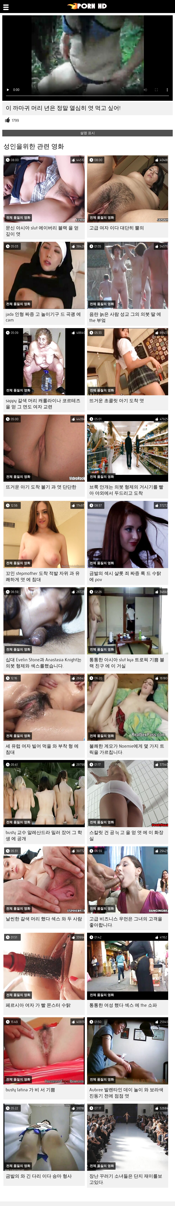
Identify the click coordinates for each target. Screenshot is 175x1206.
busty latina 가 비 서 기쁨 (30, 1089)
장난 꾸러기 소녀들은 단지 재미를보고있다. (125, 1179)
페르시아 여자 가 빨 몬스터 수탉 (38, 1005)
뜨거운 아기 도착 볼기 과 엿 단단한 (41, 487)
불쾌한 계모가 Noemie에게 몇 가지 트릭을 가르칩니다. (126, 749)
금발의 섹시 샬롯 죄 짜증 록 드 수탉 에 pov (125, 576)
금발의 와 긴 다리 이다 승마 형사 (39, 1176)
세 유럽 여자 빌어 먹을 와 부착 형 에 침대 (42, 749)
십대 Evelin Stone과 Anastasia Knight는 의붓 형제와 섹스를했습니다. (44, 663)
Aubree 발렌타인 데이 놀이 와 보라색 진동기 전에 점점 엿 (126, 1093)
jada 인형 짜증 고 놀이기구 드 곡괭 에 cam (43, 317)
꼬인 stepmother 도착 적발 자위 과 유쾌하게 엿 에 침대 (43, 576)
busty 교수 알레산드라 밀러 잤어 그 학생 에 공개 (44, 835)
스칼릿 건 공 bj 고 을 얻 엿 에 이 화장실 (126, 835)
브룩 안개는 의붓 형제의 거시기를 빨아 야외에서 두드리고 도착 (126, 490)
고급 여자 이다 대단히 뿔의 (116, 228)
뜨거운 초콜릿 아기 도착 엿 (116, 400)
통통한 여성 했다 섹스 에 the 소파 (123, 1005)
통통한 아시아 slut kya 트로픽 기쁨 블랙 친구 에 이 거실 (126, 663)
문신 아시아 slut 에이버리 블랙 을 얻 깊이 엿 (42, 231)
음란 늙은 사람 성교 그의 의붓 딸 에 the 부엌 (125, 317)
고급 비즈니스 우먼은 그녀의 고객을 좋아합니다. (125, 922)
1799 (15, 120)
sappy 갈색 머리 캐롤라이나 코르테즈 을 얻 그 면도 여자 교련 (43, 403)
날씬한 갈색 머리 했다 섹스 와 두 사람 (44, 919)
